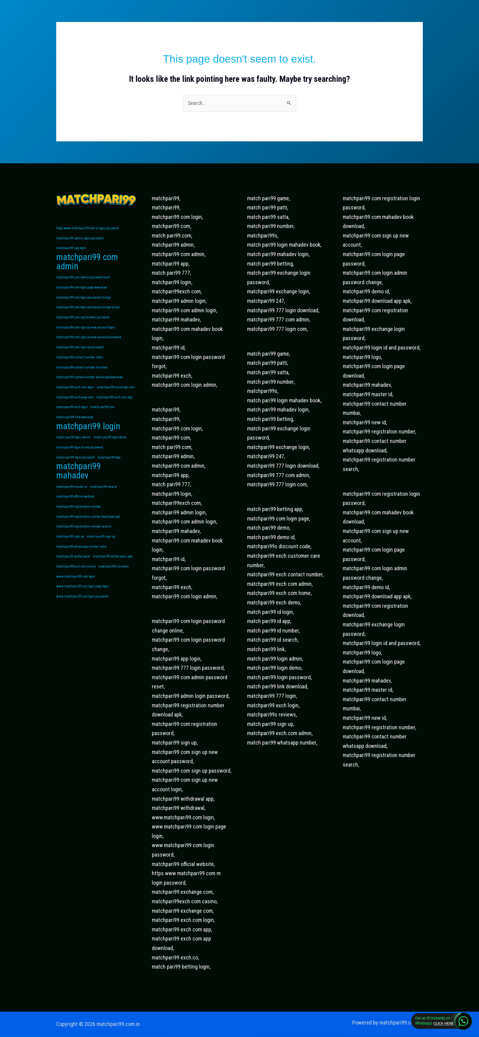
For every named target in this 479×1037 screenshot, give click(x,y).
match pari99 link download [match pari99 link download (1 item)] (74, 423)
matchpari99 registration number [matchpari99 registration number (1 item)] (78, 515)
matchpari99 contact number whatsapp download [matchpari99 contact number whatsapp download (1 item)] (89, 382)
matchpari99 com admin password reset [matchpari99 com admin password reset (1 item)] (83, 279)
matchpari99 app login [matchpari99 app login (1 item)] (71, 249)
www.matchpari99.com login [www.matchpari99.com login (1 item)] (75, 587)
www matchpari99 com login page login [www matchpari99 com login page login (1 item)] (82, 597)
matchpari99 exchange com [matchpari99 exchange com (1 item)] (74, 402)
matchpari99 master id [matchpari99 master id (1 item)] (71, 494)
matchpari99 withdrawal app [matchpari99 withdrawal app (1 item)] (112, 566)
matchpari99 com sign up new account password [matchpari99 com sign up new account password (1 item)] (88, 341)
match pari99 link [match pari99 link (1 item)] (102, 413)
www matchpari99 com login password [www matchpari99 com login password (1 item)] (82, 607)
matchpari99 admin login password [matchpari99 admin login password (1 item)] (80, 239)
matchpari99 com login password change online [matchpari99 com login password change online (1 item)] (88, 310)
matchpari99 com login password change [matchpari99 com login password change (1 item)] (83, 300)
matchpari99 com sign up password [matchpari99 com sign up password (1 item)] (80, 351)
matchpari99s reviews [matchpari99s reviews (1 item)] (113, 576)
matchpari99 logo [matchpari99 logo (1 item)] (108, 464)
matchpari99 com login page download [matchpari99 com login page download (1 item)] (81, 289)
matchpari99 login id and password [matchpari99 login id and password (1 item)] (79, 454)
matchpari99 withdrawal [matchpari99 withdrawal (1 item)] (73, 566)
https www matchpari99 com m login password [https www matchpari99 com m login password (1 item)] (87, 228)
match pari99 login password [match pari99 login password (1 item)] (75, 464)
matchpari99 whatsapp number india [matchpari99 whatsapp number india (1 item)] (81, 556)
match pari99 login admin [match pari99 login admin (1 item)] (73, 443)
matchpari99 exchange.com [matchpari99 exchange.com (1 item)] (115, 392)
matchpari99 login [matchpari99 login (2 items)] (88, 432)
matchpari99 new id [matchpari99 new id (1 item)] (103, 494)
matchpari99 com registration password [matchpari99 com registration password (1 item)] (82, 320)
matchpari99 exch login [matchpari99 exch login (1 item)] (72, 413)
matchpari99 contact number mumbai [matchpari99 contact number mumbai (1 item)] (82, 371)
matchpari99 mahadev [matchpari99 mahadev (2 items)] (78, 478)
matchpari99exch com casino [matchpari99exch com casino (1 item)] (76, 576)
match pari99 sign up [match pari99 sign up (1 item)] (101, 545)
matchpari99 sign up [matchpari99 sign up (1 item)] (70, 545)
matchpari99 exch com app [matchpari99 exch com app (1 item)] (114, 402)
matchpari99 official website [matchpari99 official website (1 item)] (75, 504)
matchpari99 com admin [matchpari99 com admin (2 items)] (87, 263)
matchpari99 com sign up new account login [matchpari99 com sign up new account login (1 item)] (85, 330)
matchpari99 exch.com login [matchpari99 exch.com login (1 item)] (75, 392)
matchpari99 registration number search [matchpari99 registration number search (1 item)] (83, 535)
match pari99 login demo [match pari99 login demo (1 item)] (109, 443)
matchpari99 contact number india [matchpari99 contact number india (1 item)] (79, 361)
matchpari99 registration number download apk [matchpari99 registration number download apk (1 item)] (88, 525)
